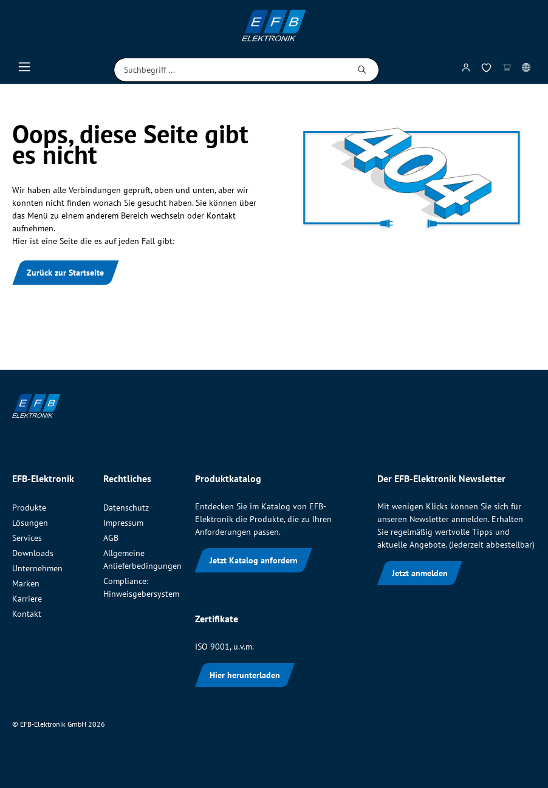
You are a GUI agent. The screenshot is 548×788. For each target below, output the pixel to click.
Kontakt (26, 613)
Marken (25, 583)
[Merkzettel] (486, 70)
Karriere (27, 598)
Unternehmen (37, 568)
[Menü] (24, 70)
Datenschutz (126, 507)
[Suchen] (362, 70)
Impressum (123, 522)
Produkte (29, 507)
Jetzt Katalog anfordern (254, 560)
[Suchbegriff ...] (230, 70)
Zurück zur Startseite (65, 272)
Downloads (32, 553)
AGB (110, 537)
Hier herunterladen (245, 675)
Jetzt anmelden (420, 573)
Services (27, 537)
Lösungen (30, 522)
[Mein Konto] (466, 70)
